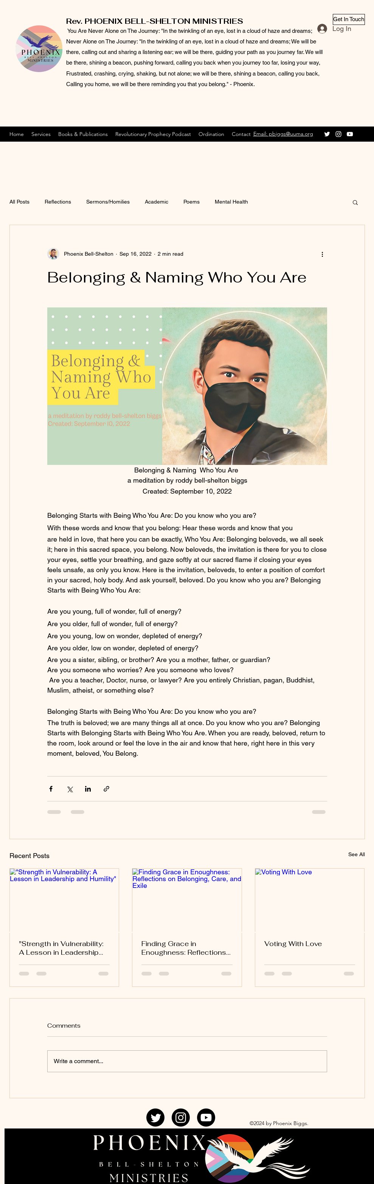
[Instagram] (338, 134)
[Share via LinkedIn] (88, 788)
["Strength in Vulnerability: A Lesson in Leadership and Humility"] (64, 899)
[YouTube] (350, 134)
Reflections (58, 202)
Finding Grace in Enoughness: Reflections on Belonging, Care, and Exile (183, 948)
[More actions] (322, 253)
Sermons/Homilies (108, 202)
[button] (355, 202)
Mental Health (231, 202)
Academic (156, 202)
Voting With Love (293, 943)
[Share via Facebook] (50, 788)
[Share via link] (106, 788)
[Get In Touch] (349, 19)
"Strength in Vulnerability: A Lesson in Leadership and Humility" (61, 948)
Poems (191, 202)
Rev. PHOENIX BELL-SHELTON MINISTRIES (154, 21)
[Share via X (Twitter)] (69, 788)
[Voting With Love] (310, 899)
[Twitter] (327, 134)
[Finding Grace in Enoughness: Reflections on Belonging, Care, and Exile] (187, 899)
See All (356, 854)
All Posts (19, 202)
